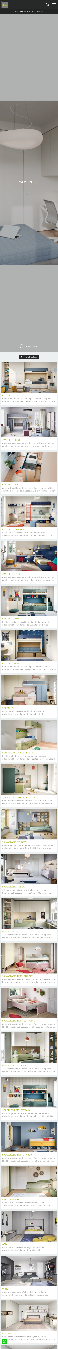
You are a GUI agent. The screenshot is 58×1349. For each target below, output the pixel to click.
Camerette (40, 11)
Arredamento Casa (27, 11)
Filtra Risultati (29, 357)
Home (15, 11)
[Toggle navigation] (54, 4)
